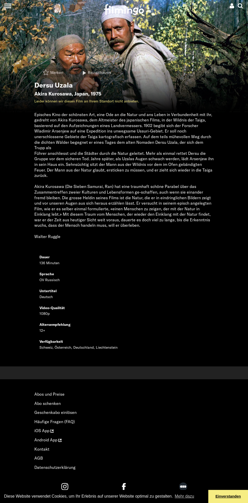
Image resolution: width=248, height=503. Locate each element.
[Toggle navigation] (7, 6)
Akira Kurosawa (53, 94)
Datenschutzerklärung (55, 467)
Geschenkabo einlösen (55, 412)
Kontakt (41, 449)
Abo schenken (47, 403)
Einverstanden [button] (228, 496)
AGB (38, 458)
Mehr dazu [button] (184, 496)
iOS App (44, 430)
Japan (81, 94)
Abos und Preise (49, 394)
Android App (47, 439)
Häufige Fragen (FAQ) (54, 421)
